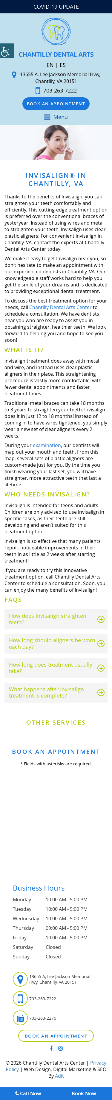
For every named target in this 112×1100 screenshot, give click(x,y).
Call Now (28, 1093)
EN (50, 64)
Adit (59, 1076)
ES (63, 64)
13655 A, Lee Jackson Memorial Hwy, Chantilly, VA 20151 (56, 77)
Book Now (84, 1093)
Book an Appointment (56, 103)
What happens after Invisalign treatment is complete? (46, 692)
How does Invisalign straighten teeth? (47, 619)
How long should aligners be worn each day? (52, 643)
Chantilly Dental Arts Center (60, 307)
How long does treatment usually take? (50, 668)
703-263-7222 (56, 90)
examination (47, 445)
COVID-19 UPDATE (56, 6)
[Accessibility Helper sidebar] (7, 50)
